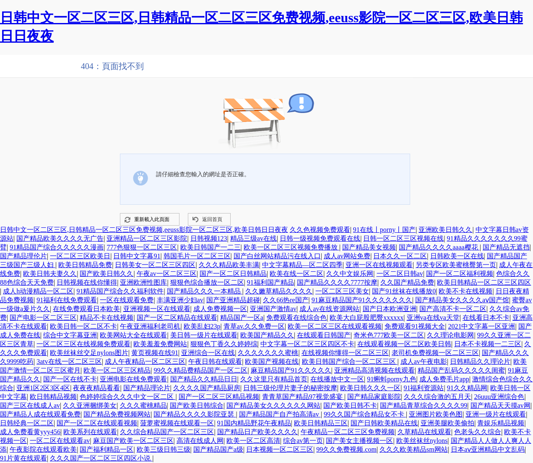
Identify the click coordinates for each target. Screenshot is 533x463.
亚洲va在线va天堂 (433, 317)
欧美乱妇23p (202, 326)
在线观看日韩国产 (324, 335)
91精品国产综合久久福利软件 (120, 291)
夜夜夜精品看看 (96, 387)
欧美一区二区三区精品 (117, 370)
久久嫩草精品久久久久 (278, 291)
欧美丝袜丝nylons (422, 440)
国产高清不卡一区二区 (452, 308)
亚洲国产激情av (273, 308)
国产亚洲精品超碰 (233, 300)
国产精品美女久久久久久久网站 (273, 405)
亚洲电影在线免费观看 (133, 379)
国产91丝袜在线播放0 (404, 291)
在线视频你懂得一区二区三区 (345, 352)
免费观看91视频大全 (415, 326)
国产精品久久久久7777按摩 (337, 282)
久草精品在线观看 (424, 431)
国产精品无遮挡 (506, 247)
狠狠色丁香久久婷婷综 (223, 343)
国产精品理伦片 (23, 256)
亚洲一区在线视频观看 (379, 264)
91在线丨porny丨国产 (384, 229)
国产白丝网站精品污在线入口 (277, 256)
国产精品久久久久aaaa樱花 (439, 247)
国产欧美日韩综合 (197, 405)
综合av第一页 (303, 440)
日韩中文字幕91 (136, 256)
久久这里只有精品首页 (273, 379)
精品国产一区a (241, 317)
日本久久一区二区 (400, 256)
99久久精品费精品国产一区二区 (200, 370)
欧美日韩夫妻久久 (50, 273)
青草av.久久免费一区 (254, 326)
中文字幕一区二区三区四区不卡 (307, 343)
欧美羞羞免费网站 (160, 343)
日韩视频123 (208, 238)
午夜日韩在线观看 (215, 361)
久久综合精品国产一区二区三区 (167, 431)
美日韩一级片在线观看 (203, 335)
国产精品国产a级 (218, 449)
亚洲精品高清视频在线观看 (374, 370)
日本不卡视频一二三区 (487, 343)
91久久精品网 (467, 387)
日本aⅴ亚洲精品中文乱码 (488, 449)
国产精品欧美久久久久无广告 (60, 238)
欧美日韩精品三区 (321, 423)
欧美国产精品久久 (267, 335)
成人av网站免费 (347, 256)
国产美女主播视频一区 (359, 440)
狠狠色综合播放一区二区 (207, 282)
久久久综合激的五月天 (437, 396)
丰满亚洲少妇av (180, 300)
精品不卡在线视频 (106, 317)
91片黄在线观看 (23, 458)
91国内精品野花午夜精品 (254, 423)
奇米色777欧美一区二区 (389, 335)
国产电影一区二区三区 (43, 317)
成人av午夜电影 (423, 361)
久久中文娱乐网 (349, 273)
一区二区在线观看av (60, 440)
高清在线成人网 (200, 440)
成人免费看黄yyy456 (30, 431)
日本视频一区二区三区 (279, 449)
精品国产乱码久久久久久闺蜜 (461, 370)
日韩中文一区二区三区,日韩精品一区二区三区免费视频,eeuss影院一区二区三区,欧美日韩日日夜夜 (144, 229)
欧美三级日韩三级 (163, 449)
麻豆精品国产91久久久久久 (291, 370)
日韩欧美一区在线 (457, 256)
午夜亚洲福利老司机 (150, 326)
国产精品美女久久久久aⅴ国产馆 (462, 300)
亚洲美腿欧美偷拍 (447, 423)
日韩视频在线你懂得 (87, 282)
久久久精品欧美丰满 (229, 264)
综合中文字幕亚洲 (70, 335)
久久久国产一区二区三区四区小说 (101, 458)
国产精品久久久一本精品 (204, 291)
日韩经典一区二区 (27, 423)
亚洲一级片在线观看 (495, 414)
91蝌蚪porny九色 (391, 379)
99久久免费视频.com (346, 449)
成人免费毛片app (444, 379)
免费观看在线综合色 (296, 317)
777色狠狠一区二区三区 (142, 247)
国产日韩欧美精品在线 (384, 423)
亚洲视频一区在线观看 (156, 308)
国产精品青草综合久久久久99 (423, 405)
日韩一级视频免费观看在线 (320, 238)
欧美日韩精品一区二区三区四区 (484, 282)
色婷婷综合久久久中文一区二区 (127, 396)
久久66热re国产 (285, 300)
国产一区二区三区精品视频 (219, 396)
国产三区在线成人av (30, 405)
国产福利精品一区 (106, 449)
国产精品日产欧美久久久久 (257, 431)
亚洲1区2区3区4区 (43, 387)
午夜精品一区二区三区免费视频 (348, 431)
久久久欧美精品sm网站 (414, 449)
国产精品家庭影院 (374, 396)
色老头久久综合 (477, 431)
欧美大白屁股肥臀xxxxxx (366, 317)
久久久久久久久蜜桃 (268, 352)
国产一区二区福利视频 (459, 273)
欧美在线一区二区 (296, 273)
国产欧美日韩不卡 (350, 405)
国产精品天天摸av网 (500, 405)
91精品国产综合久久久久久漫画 (57, 247)
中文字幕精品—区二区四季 (302, 264)
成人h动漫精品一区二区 (38, 291)
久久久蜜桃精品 (143, 405)
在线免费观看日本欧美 (86, 308)
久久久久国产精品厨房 (206, 387)
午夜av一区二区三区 (167, 273)
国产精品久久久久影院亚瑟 (194, 414)
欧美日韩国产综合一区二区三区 (350, 361)
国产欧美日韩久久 (106, 273)
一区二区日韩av (400, 273)
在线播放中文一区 (337, 379)
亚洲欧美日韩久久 (445, 229)
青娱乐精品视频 (500, 423)
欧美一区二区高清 (253, 440)
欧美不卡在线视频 (465, 291)
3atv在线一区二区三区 (69, 361)
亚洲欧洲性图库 (143, 282)
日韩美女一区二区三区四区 (155, 264)
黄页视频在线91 (154, 352)
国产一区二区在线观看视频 (97, 423)
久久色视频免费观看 (320, 229)
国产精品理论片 (146, 387)
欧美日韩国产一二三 (210, 247)
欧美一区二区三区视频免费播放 (291, 247)
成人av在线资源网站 (329, 308)
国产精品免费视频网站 (117, 414)
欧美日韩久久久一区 (370, 387)
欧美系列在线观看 (90, 431)
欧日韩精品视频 (53, 396)
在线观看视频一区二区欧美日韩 (404, 343)
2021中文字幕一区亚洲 (481, 326)
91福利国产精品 (270, 282)
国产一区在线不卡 (70, 379)
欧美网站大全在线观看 (133, 335)
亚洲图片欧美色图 (436, 414)
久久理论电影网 (450, 335)
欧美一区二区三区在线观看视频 (335, 326)
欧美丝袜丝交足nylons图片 (89, 352)
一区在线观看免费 (126, 300)
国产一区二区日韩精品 (233, 273)
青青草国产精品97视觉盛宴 (303, 396)
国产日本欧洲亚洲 (389, 308)
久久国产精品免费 (407, 282)
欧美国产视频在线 (272, 361)
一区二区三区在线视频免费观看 (83, 343)
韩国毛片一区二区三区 (197, 256)
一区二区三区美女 (342, 291)
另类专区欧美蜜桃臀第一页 (456, 264)
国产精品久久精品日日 (203, 379)
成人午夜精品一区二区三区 (145, 361)
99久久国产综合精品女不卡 (365, 414)
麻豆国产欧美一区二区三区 (133, 440)
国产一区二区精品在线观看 (177, 317)
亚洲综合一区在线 (208, 352)
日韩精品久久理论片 (480, 361)
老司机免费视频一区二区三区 (435, 352)
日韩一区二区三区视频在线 (403, 238)
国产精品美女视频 (369, 247)
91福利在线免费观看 (66, 300)
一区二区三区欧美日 (80, 256)
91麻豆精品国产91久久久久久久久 (362, 300)
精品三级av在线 (253, 238)
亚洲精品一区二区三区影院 (147, 238)
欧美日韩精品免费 (85, 264)
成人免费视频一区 (220, 308)
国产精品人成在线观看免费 (40, 414)
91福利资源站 (423, 387)
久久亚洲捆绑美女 (90, 405)
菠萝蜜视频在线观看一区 (177, 423)
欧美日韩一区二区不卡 (83, 326)
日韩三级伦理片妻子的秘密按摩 (290, 387)
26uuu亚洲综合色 (499, 396)
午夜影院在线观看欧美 (43, 449)
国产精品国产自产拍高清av (280, 414)
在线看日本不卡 (486, 317)
